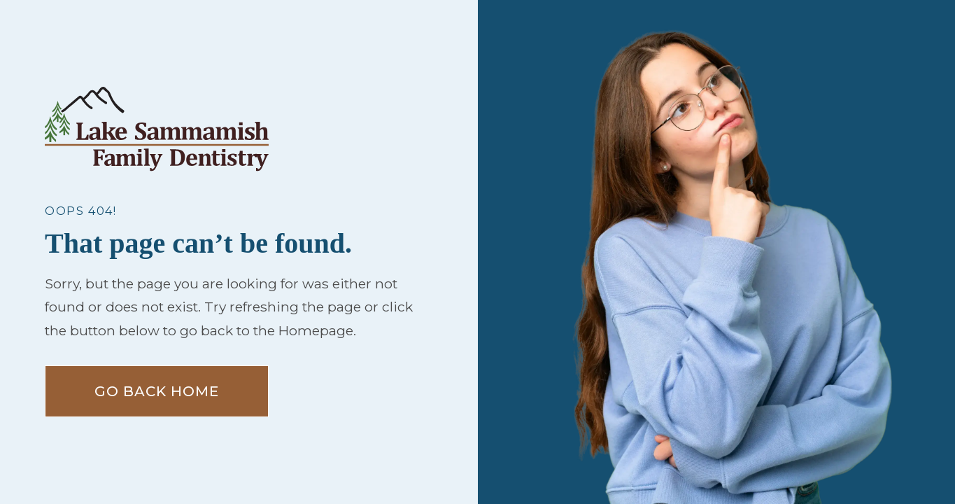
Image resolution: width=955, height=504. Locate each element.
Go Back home (156, 391)
